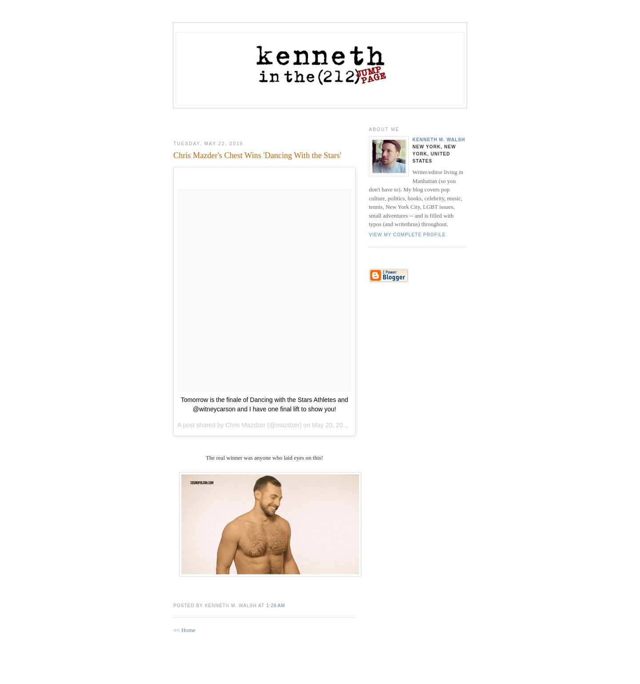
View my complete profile (407, 234)
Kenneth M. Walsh (438, 139)
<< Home (184, 630)
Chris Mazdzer (245, 425)
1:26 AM (275, 605)
